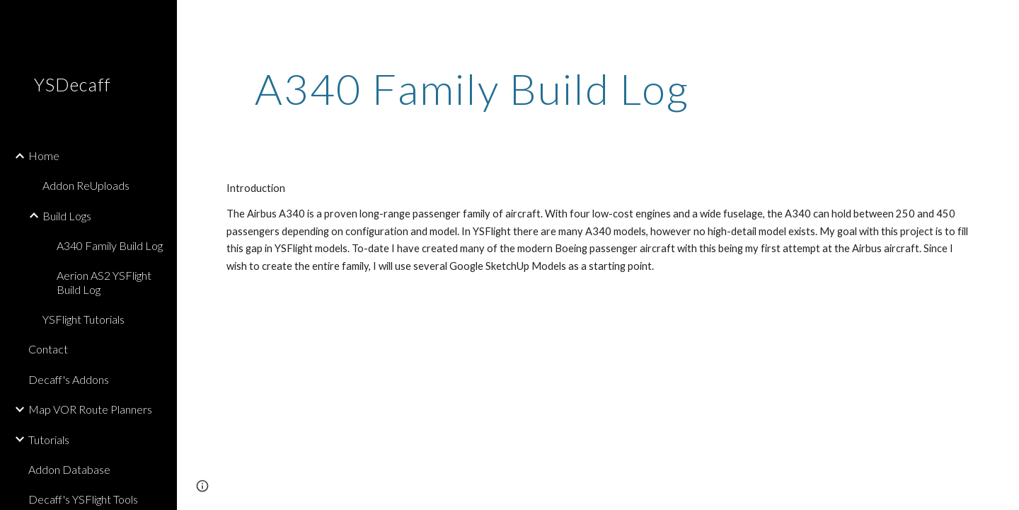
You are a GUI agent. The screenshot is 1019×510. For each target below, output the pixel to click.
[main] (472, 89)
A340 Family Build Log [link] (110, 245)
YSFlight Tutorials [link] (83, 319)
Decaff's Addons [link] (68, 379)
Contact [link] (48, 349)
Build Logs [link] (66, 215)
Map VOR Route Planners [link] (90, 409)
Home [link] (43, 155)
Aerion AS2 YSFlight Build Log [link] (104, 281)
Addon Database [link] (69, 469)
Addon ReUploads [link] (85, 185)
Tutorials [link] (48, 439)
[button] (1002, 20)
